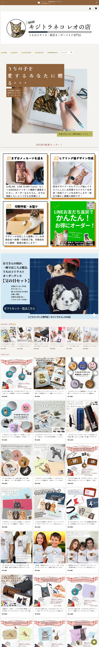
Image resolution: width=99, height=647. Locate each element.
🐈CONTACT (39, 53)
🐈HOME (4, 53)
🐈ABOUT (14, 53)
